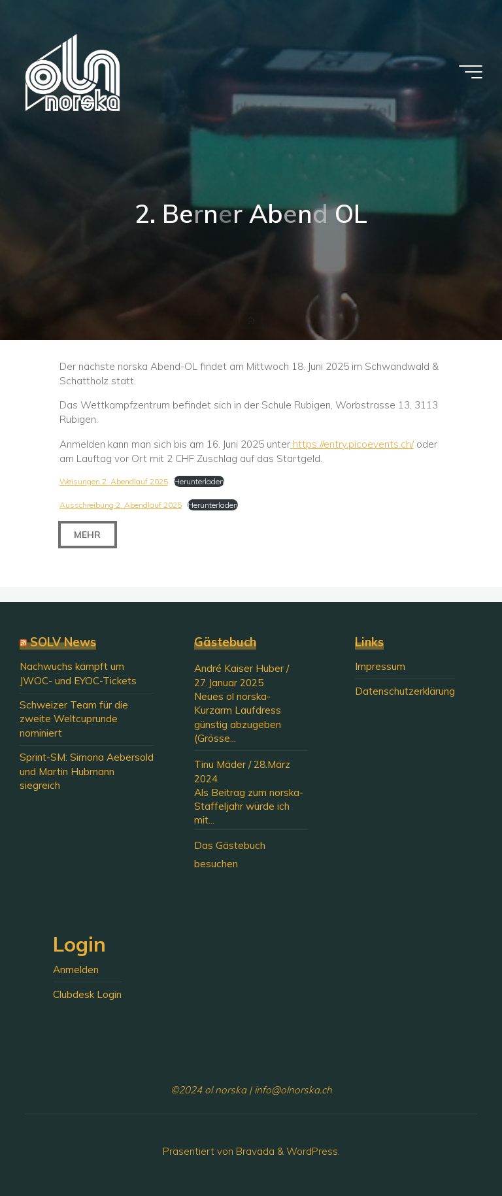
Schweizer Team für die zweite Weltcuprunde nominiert (74, 719)
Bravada (254, 1151)
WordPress (312, 1151)
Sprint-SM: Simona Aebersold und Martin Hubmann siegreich (87, 771)
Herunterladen (199, 481)
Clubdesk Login (87, 994)
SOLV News (63, 642)
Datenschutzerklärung (405, 691)
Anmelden (76, 969)
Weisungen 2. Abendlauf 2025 (113, 481)
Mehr (88, 534)
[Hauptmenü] (470, 71)
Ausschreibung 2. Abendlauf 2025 (120, 505)
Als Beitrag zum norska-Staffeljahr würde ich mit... (248, 806)
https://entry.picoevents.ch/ (352, 444)
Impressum (380, 666)
